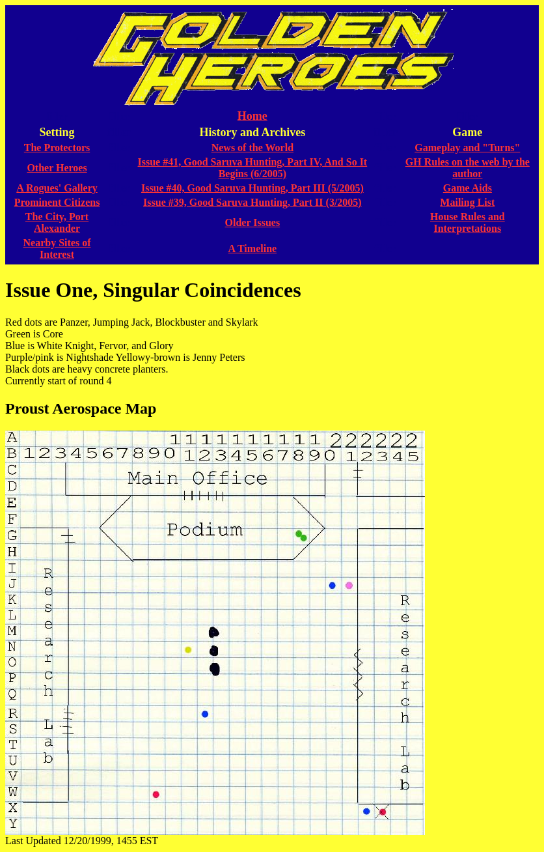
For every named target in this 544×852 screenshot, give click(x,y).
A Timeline (252, 248)
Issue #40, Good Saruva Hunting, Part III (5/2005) (252, 187)
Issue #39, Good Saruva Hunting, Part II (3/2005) (252, 202)
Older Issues (252, 222)
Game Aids (467, 187)
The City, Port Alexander (56, 222)
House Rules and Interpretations (467, 222)
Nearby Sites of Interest (57, 248)
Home (252, 115)
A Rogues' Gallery (56, 187)
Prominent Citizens (57, 202)
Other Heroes (57, 167)
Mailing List (467, 202)
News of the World (252, 147)
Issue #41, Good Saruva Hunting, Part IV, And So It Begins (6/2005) (253, 167)
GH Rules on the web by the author (467, 167)
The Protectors (57, 147)
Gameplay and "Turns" (467, 147)
